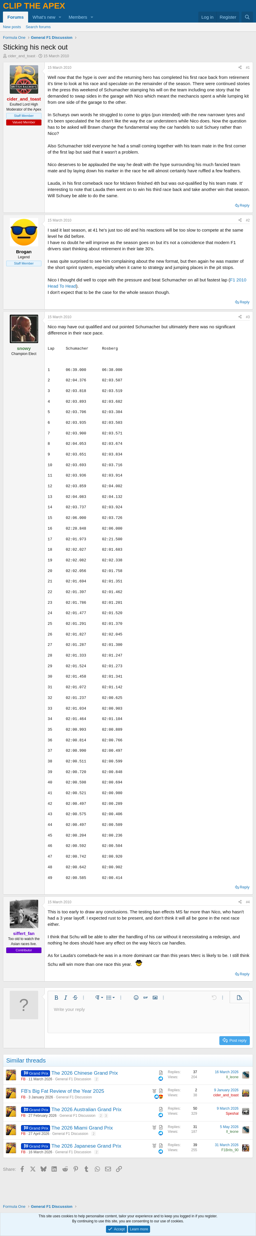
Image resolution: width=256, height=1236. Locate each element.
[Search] (247, 17)
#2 (248, 220)
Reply (244, 205)
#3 (248, 317)
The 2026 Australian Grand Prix (86, 1109)
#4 (248, 902)
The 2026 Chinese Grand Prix (84, 1073)
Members (78, 17)
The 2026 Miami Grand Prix (82, 1128)
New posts (12, 27)
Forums (15, 17)
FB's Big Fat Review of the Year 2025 (62, 1091)
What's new (44, 17)
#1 (248, 68)
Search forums (38, 27)
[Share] (240, 67)
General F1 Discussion (73, 1079)
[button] (60, 17)
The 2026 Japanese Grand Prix (86, 1146)
